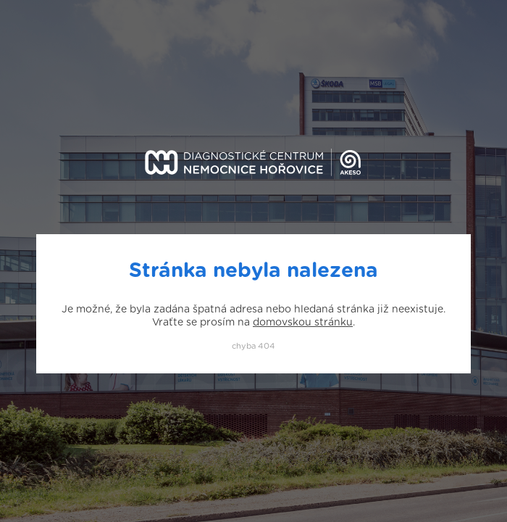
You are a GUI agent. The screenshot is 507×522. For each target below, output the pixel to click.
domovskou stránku (303, 323)
